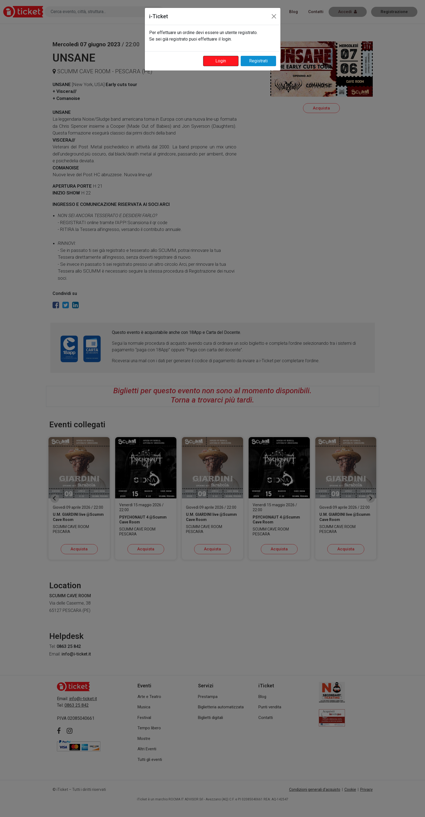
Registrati (258, 60)
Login (220, 60)
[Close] (274, 16)
